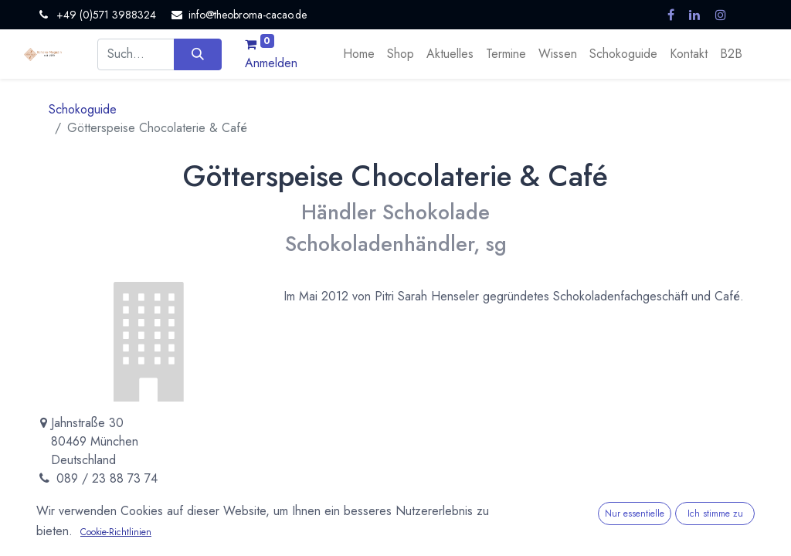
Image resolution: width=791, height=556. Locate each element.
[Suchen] (197, 54)
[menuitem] (359, 54)
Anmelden (271, 63)
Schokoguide (83, 109)
